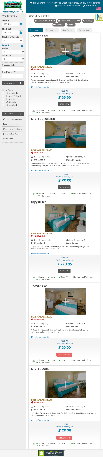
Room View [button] (34, 30)
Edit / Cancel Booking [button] (12, 119)
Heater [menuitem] (51, 110)
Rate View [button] (49, 30)
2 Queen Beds (12, 93)
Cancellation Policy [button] (11, 134)
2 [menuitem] (49, 73)
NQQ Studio (11, 102)
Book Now (64, 104)
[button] (13, 5)
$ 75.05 (64, 430)
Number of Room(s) (10, 37)
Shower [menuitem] (40, 110)
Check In (5, 20)
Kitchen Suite (11, 99)
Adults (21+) (6, 48)
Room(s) (60, 24)
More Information (40, 87)
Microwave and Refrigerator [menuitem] (82, 110)
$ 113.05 (64, 263)
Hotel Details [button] (67, 30)
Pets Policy (8, 139)
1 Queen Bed (11, 105)
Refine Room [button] (13, 83)
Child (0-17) (6, 55)
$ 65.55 (64, 97)
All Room (9, 90)
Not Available (64, 354)
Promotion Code (8, 65)
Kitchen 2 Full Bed (13, 96)
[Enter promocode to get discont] (13, 68)
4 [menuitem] (84, 73)
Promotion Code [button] (10, 124)
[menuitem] (13, 119)
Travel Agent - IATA (9, 72)
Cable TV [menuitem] (63, 110)
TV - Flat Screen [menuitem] (43, 113)
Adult (71, 24)
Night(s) (89, 20)
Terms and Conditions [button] (12, 129)
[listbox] (12, 40)
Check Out (6, 29)
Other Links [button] (13, 113)
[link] (51, 453)
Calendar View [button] (84, 30)
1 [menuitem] (79, 326)
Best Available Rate (41, 67)
